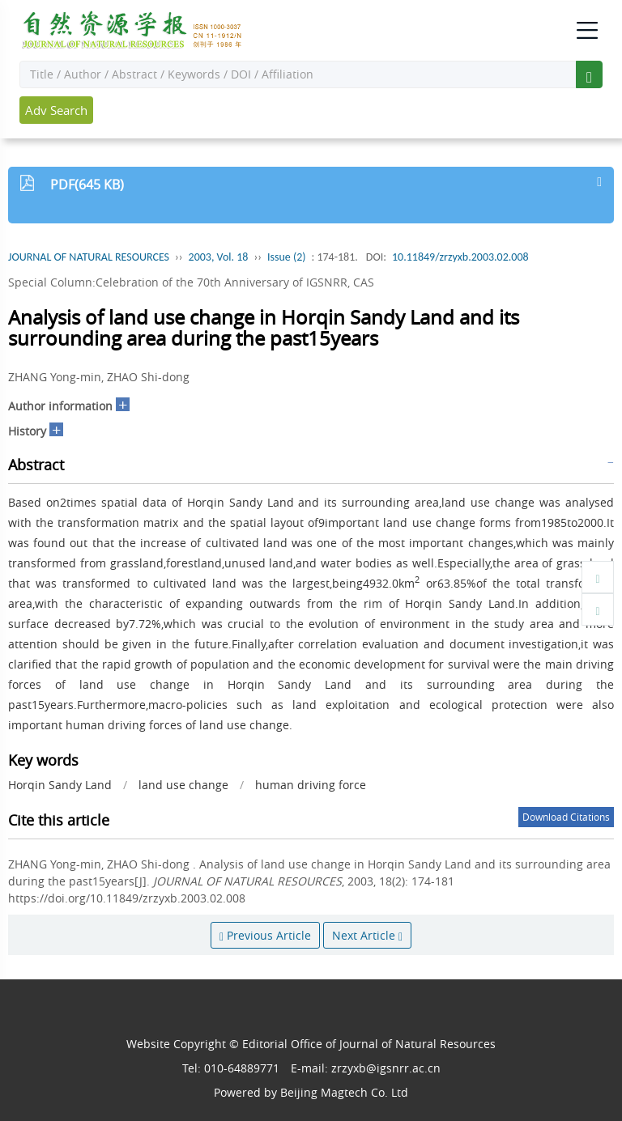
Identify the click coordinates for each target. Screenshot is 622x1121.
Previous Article (265, 935)
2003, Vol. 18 (219, 257)
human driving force (310, 784)
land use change (183, 784)
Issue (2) (286, 257)
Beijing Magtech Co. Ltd (344, 1092)
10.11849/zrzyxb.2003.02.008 (460, 257)
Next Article (367, 935)
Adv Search (56, 110)
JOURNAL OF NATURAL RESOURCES (88, 257)
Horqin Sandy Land (60, 784)
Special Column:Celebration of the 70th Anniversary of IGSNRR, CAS (191, 282)
